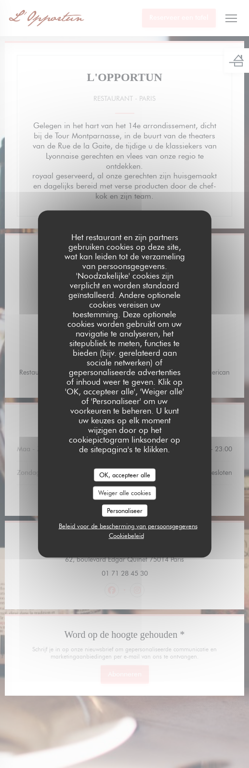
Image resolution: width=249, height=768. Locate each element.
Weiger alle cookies (124, 493)
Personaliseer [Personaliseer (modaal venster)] (125, 510)
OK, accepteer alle (124, 474)
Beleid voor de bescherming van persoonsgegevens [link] (128, 526)
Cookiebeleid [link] (126, 535)
